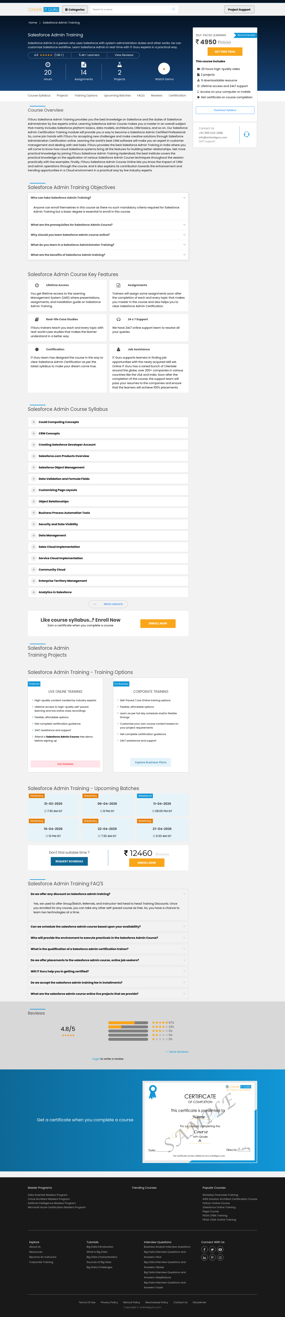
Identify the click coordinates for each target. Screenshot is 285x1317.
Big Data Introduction (100, 1247)
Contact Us (180, 1302)
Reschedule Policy (156, 1302)
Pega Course (211, 1211)
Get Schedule (65, 764)
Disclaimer (199, 1302)
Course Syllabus (39, 95)
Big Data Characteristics (102, 1257)
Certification (177, 95)
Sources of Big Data (99, 1262)
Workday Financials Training (220, 1195)
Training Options (86, 95)
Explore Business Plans (150, 762)
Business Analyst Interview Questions (167, 1247)
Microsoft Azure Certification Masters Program (57, 1207)
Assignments (84, 79)
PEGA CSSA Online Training (219, 1220)
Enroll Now (158, 623)
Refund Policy (131, 1302)
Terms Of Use (87, 1302)
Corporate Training (41, 1262)
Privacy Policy (109, 1302)
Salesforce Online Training (219, 1207)
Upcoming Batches (117, 95)
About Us (35, 1247)
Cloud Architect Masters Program (49, 1199)
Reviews (156, 95)
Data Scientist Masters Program (48, 1195)
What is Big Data (97, 1252)
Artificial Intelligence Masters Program (52, 1203)
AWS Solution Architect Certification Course (230, 1199)
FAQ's (141, 95)
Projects (119, 79)
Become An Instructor (42, 1257)
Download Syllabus (225, 110)
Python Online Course (216, 1203)
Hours (48, 79)
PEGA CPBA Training (215, 1215)
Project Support (239, 10)
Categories (75, 10)
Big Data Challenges (99, 1267)
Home (33, 23)
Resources (35, 1252)
